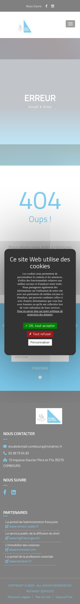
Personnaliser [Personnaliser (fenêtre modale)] (40, 342)
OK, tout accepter (40, 325)
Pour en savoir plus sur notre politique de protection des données (40, 312)
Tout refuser (40, 333)
